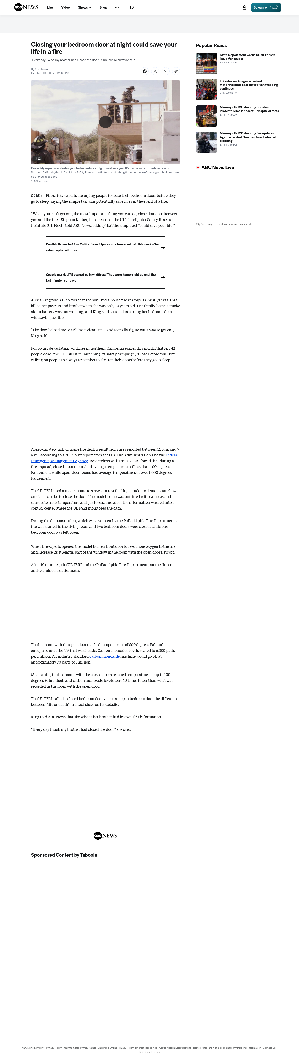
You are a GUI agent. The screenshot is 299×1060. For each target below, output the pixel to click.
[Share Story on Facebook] (143, 72)
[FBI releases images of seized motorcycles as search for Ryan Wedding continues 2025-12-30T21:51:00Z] (237, 90)
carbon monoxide (104, 657)
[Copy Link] (176, 72)
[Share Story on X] (154, 72)
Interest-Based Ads (146, 1049)
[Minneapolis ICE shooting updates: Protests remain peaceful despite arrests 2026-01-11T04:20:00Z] (237, 116)
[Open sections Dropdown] (117, 7)
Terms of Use (200, 1049)
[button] (132, 8)
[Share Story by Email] (165, 72)
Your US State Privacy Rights (79, 1049)
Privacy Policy (54, 1049)
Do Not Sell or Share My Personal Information (235, 1049)
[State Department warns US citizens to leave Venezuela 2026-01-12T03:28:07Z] (237, 64)
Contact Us (269, 1049)
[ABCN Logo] (26, 7)
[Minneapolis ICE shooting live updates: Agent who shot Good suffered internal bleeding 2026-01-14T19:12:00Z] (237, 143)
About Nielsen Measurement (175, 1049)
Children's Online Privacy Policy (116, 1049)
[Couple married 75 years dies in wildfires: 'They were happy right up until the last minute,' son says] (105, 279)
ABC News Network (33, 1049)
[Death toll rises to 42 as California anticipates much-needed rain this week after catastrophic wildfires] (105, 248)
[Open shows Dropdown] (84, 7)
